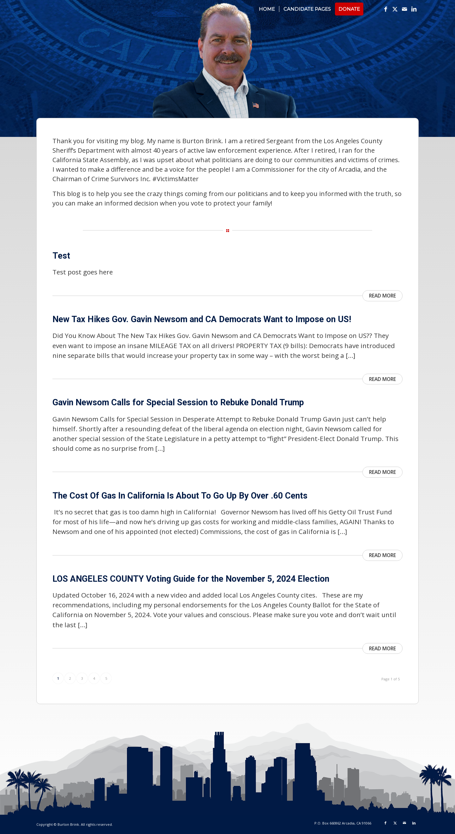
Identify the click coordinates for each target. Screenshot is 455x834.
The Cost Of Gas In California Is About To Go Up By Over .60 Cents (179, 496)
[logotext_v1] (93, 12)
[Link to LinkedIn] (414, 9)
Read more (382, 295)
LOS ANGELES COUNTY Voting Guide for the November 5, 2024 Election (190, 579)
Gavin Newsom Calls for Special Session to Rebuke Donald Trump (178, 402)
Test (61, 256)
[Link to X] (395, 9)
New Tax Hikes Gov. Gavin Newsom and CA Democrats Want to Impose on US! (201, 319)
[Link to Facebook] (385, 9)
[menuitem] (267, 9)
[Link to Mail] (404, 9)
